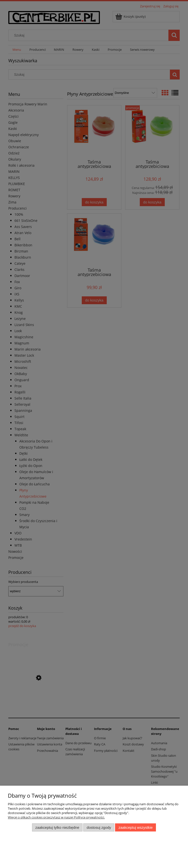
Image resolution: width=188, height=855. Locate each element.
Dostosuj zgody (99, 827)
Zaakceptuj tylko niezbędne (57, 827)
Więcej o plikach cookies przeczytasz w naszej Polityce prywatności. (56, 817)
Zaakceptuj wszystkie (135, 827)
